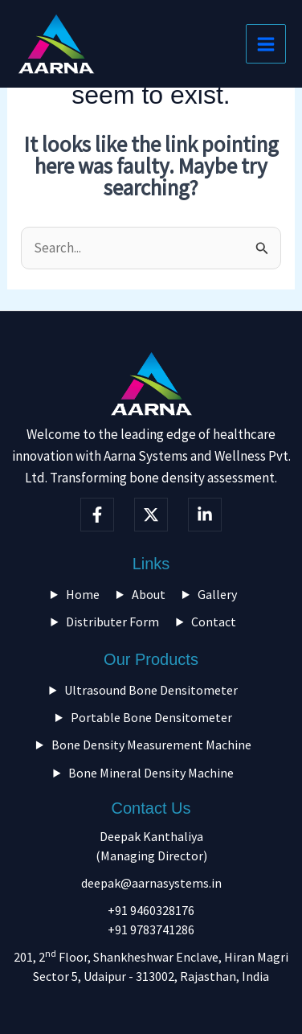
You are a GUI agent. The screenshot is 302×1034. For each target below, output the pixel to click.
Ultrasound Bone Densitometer (151, 690)
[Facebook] (97, 514)
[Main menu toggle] (266, 44)
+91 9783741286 (151, 929)
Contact (213, 621)
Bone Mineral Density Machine (151, 773)
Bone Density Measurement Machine (151, 745)
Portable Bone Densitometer (151, 717)
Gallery (217, 594)
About (148, 594)
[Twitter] (151, 514)
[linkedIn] (205, 514)
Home (83, 594)
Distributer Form (112, 621)
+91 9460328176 (151, 910)
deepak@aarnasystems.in (151, 883)
